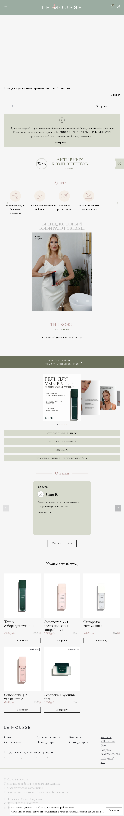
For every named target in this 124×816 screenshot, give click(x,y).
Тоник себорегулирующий (19, 623)
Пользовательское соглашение (23, 788)
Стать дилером (78, 742)
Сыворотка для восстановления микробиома (56, 625)
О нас (7, 737)
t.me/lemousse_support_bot (37, 752)
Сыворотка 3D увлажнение (15, 696)
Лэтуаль (106, 750)
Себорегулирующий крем (59, 696)
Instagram (107, 758)
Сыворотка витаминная (92, 623)
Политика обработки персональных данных (32, 784)
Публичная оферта (16, 779)
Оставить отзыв (62, 543)
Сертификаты (13, 742)
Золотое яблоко (110, 754)
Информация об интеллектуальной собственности (36, 792)
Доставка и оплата (48, 737)
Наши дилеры (46, 742)
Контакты (75, 737)
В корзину (101, 106)
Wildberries (108, 741)
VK (103, 762)
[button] (60, 306)
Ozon (104, 745)
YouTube (106, 737)
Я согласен (114, 810)
